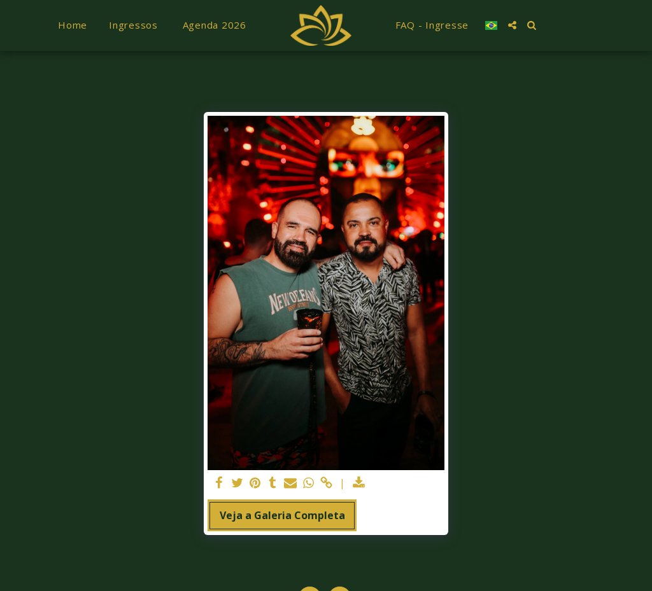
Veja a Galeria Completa (282, 515)
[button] (512, 25)
